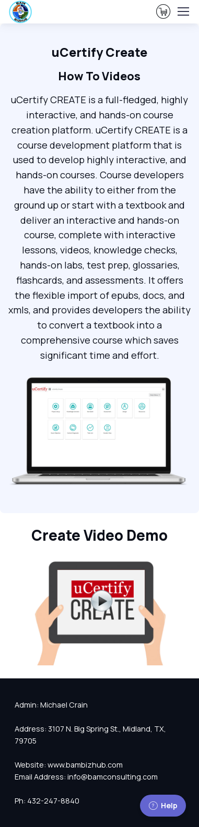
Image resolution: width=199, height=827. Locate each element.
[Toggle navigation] (183, 11)
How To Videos (99, 75)
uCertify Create (99, 52)
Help (163, 805)
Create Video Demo (99, 535)
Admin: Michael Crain (51, 705)
